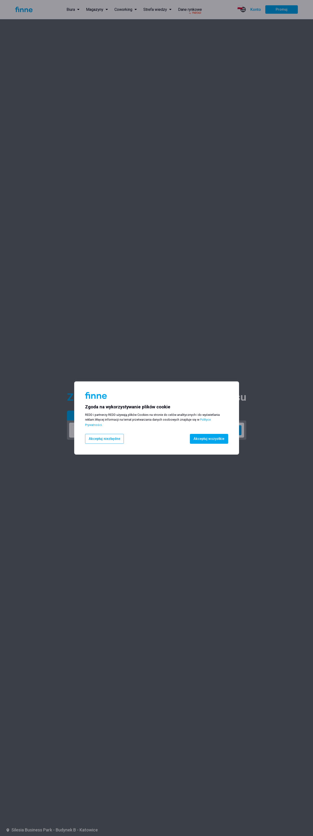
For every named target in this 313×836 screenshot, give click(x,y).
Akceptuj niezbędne (104, 439)
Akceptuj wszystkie (208, 439)
